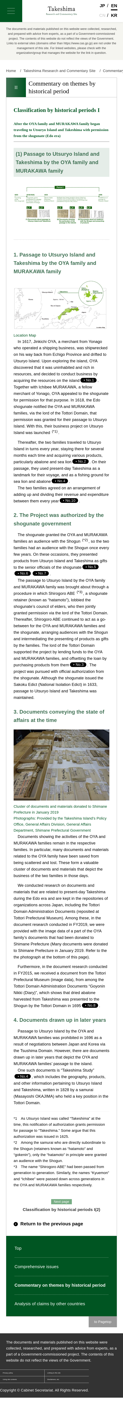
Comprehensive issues (36, 1266)
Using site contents (22, 1392)
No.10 (69, 500)
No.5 (90, 567)
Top (18, 1248)
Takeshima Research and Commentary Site (59, 71)
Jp (102, 5)
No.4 (60, 481)
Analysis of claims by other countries (49, 1303)
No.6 (22, 573)
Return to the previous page (51, 1224)
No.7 (40, 573)
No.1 (88, 380)
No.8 (90, 1005)
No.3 (78, 664)
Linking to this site (83, 1377)
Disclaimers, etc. (81, 1392)
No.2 (80, 461)
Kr (114, 15)
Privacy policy (17, 1377)
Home (11, 71)
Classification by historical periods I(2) (61, 1209)
